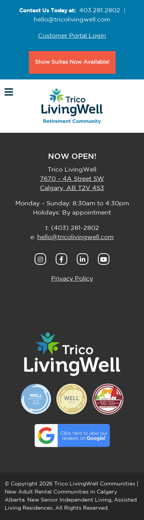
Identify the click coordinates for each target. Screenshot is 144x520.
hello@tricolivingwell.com (72, 20)
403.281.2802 (99, 10)
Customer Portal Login (72, 36)
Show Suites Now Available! (72, 62)
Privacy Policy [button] (72, 279)
